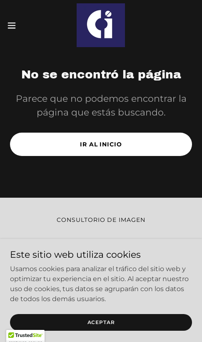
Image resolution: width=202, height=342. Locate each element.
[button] (17, 25)
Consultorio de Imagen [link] (101, 220)
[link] (101, 25)
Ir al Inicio (101, 144)
